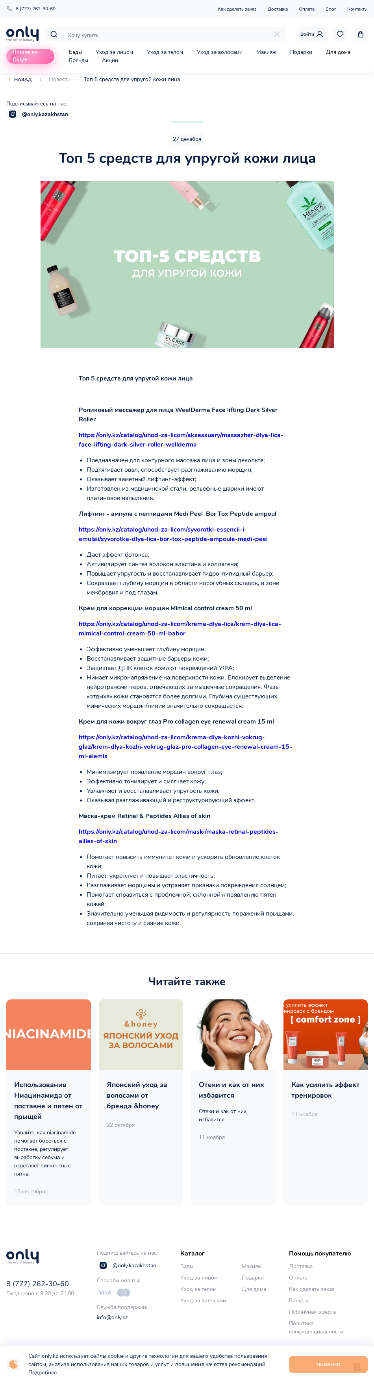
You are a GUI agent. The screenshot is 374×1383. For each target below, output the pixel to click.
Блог (331, 9)
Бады (75, 52)
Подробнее (42, 1372)
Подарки (301, 52)
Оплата (307, 9)
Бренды (78, 60)
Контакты (357, 9)
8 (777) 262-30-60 (31, 9)
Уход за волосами (220, 52)
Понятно (328, 1364)
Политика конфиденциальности (316, 1327)
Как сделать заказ (237, 9)
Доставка (278, 9)
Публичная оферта (312, 1312)
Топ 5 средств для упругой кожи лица (132, 79)
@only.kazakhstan (37, 114)
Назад (23, 79)
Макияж (266, 52)
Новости (59, 79)
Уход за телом (165, 52)
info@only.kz (112, 1317)
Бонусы (298, 1300)
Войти (312, 34)
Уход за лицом (114, 52)
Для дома (338, 52)
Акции (110, 60)
